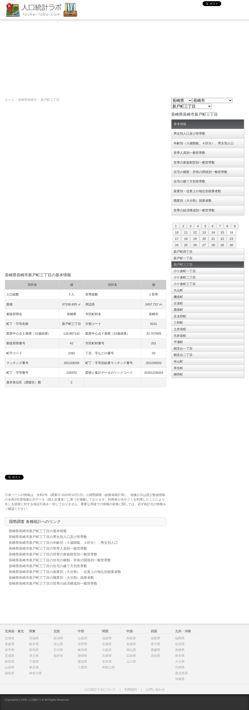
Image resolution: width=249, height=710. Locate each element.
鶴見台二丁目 (183, 355)
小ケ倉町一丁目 (185, 271)
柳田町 (178, 374)
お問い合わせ (155, 689)
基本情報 (180, 124)
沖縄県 (180, 679)
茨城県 (34, 638)
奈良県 (107, 661)
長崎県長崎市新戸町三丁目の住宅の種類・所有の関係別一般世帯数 (60, 560)
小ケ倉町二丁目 (185, 277)
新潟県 (58, 638)
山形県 (9, 667)
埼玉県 (34, 656)
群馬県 (34, 650)
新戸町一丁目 (183, 258)
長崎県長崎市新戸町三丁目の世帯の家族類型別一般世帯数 (53, 554)
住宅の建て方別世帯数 (189, 181)
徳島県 (155, 638)
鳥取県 (131, 638)
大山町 (178, 290)
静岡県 (82, 656)
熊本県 (180, 656)
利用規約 (130, 689)
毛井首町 (180, 336)
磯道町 (178, 297)
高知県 (155, 656)
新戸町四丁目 (183, 251)
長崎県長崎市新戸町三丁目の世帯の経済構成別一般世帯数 (53, 583)
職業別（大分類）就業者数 (193, 200)
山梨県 (82, 638)
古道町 (178, 303)
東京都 (34, 667)
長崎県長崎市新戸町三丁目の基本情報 (38, 531)
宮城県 (9, 656)
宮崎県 (180, 667)
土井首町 (180, 329)
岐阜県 (82, 650)
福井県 (58, 656)
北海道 (9, 638)
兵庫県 (107, 656)
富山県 (58, 644)
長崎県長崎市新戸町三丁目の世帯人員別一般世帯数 (48, 548)
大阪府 (107, 650)
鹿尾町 (178, 310)
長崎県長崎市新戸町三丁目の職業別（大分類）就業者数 (51, 578)
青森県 (9, 644)
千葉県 (34, 661)
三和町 (178, 322)
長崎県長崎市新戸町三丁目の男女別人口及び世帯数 (48, 537)
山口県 (131, 661)
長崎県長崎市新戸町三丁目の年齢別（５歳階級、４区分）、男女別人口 (63, 543)
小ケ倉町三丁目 (185, 284)
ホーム (9, 100)
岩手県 (9, 650)
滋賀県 (107, 638)
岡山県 (131, 650)
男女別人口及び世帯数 (189, 133)
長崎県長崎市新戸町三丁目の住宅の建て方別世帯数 (48, 566)
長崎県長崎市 (27, 100)
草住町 (178, 368)
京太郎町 (180, 316)
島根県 (131, 644)
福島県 (9, 673)
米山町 (178, 361)
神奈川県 (35, 673)
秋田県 (9, 661)
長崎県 (180, 650)
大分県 (180, 661)
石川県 (58, 650)
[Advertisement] (124, 56)
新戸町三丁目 (50, 100)
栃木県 (34, 644)
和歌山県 (108, 667)
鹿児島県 (181, 673)
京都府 (107, 644)
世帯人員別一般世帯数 (189, 153)
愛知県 (82, 661)
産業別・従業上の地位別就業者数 (197, 191)
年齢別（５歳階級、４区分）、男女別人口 (204, 143)
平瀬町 (178, 342)
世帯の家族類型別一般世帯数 (194, 162)
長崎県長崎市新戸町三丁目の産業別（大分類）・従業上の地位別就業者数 (65, 572)
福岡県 (180, 638)
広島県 (131, 656)
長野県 (82, 644)
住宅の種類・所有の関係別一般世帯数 (200, 172)
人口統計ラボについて (100, 689)
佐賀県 (180, 644)
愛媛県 (155, 650)
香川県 (155, 644)
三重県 (82, 667)
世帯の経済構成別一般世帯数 (194, 210)
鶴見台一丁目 (183, 348)
